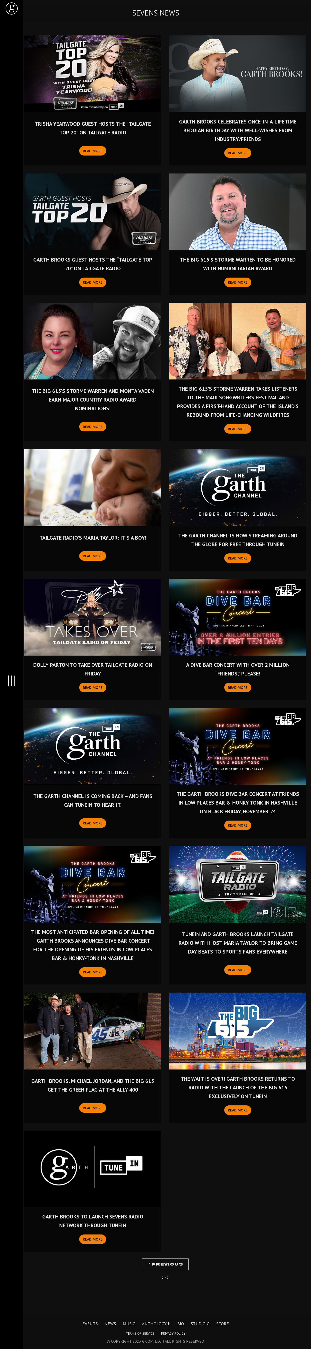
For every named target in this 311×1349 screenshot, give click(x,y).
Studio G (200, 1323)
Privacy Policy (173, 1333)
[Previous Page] (165, 1264)
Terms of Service (140, 1333)
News (110, 1323)
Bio (180, 1323)
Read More (93, 150)
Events (90, 1323)
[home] (12, 8)
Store (222, 1323)
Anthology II (156, 1323)
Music (129, 1323)
